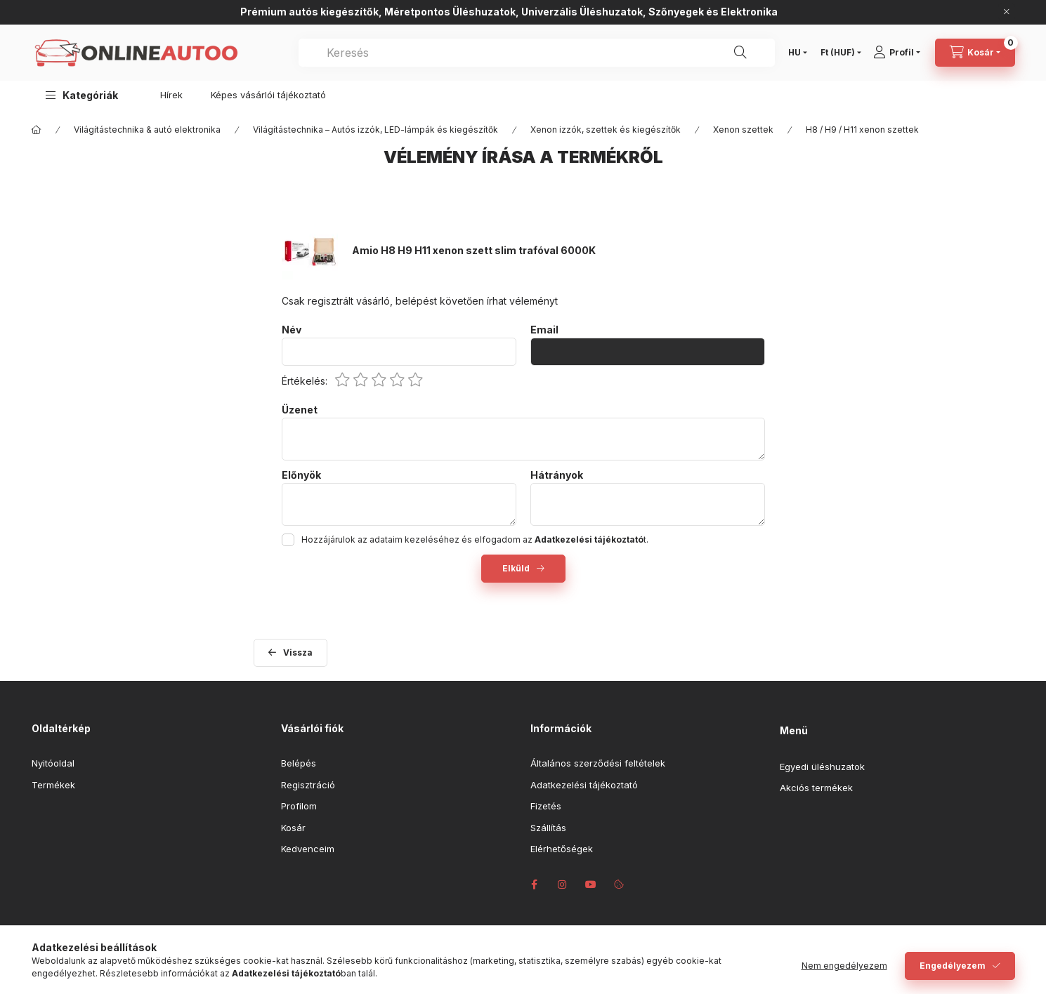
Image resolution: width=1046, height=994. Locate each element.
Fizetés (545, 805)
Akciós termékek (816, 787)
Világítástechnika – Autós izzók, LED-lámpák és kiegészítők (375, 129)
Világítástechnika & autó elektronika (147, 129)
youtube (591, 884)
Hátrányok (556, 475)
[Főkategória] (36, 130)
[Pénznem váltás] (837, 53)
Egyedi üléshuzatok (822, 766)
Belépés (298, 763)
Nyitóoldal (53, 763)
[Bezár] (1006, 12)
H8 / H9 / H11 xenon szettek (862, 129)
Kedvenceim (307, 848)
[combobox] (537, 53)
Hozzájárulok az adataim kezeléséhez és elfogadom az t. (474, 539)
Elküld (516, 568)
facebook (535, 884)
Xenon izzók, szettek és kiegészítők (605, 129)
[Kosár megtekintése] (975, 53)
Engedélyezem (953, 965)
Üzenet (300, 410)
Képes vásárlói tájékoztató (268, 94)
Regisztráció (308, 784)
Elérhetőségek (561, 848)
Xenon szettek (743, 129)
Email (544, 330)
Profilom (299, 805)
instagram (563, 884)
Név (291, 330)
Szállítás (548, 827)
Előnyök (301, 475)
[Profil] (901, 53)
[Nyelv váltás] (794, 53)
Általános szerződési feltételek (597, 763)
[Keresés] (740, 52)
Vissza (298, 652)
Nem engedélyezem (844, 965)
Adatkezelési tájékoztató (584, 784)
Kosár (293, 827)
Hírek (171, 94)
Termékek (53, 784)
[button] (82, 95)
